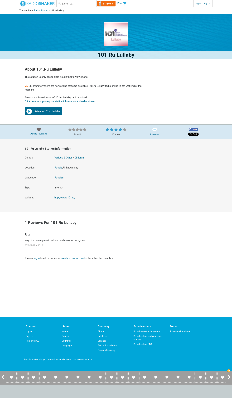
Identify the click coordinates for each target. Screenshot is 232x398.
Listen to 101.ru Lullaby (43, 111)
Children (79, 157)
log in (37, 258)
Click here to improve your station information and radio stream (60, 101)
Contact (102, 341)
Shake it (108, 3)
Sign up (207, 3)
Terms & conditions (107, 345)
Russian (58, 177)
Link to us (102, 336)
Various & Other (63, 157)
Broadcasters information (147, 331)
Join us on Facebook (179, 331)
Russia (58, 167)
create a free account (73, 258)
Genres (65, 336)
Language (67, 345)
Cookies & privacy (106, 350)
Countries (67, 341)
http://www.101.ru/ (64, 197)
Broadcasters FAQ (143, 344)
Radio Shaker (41, 10)
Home (65, 331)
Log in (198, 3)
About (101, 331)
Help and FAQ (32, 341)
